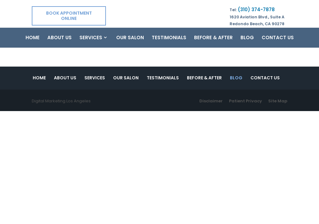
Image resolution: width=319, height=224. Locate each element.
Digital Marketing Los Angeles (61, 101)
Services (90, 38)
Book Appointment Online (69, 15)
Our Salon (130, 38)
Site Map (277, 101)
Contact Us (278, 38)
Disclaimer (211, 101)
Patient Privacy (245, 101)
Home (33, 38)
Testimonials (169, 38)
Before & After (213, 38)
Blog (247, 38)
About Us (59, 38)
